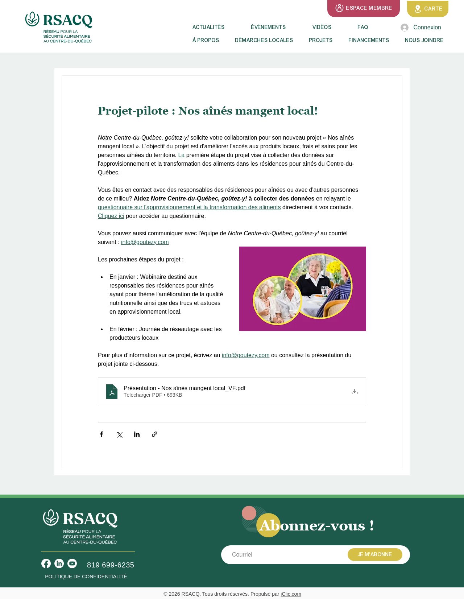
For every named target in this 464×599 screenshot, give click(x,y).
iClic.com (291, 594)
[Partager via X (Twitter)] (119, 434)
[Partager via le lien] (154, 434)
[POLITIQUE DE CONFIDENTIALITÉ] (86, 577)
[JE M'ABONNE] (375, 554)
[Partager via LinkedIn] (136, 434)
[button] (208, 40)
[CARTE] (427, 9)
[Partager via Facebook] (101, 434)
